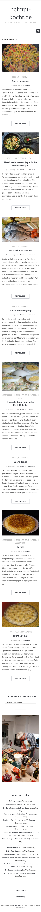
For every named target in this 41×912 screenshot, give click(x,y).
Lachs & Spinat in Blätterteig (15, 808)
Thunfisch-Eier (20, 636)
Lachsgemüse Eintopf (14, 870)
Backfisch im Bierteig (14, 804)
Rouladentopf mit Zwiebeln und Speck (19, 873)
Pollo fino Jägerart (13, 851)
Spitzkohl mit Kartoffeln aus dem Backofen (19, 857)
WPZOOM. (22, 907)
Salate (20, 398)
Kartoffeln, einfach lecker (14, 395)
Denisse (27, 85)
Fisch (14, 77)
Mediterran (23, 77)
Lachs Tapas (20, 462)
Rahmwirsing (14, 801)
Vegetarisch (20, 543)
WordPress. (17, 905)
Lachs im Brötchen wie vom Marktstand (19, 820)
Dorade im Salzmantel (20, 250)
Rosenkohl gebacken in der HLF (15, 839)
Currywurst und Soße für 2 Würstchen (19, 814)
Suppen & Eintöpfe (26, 158)
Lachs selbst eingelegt (20, 310)
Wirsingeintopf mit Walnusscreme (19, 826)
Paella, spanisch (20, 81)
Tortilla (20, 547)
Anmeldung (20, 896)
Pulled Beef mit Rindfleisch (14, 854)
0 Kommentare (31, 169)
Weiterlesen (20, 123)
